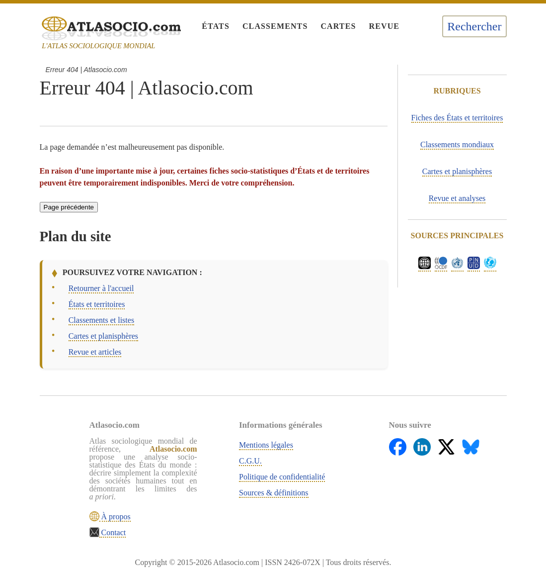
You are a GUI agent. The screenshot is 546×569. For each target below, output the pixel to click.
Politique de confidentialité (282, 477)
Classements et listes (101, 320)
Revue (384, 26)
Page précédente (69, 207)
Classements (275, 26)
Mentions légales (266, 445)
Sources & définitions (274, 492)
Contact (112, 532)
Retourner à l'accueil (101, 288)
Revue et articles (95, 352)
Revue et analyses (457, 198)
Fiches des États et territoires (457, 117)
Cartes (338, 26)
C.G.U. (250, 461)
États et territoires (97, 304)
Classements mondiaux (457, 144)
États (216, 26)
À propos (115, 516)
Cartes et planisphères (103, 336)
